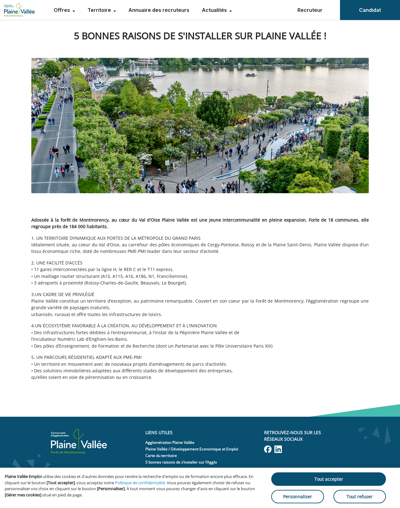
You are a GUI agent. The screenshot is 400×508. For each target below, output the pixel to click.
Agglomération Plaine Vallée (169, 442)
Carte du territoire (161, 455)
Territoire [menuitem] (100, 10)
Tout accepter (328, 479)
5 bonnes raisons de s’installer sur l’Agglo (181, 462)
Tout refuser (359, 497)
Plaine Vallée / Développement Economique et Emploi (191, 449)
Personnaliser (297, 497)
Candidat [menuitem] (370, 10)
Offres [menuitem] (62, 10)
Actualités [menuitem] (215, 10)
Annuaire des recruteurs (158, 10)
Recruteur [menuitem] (310, 10)
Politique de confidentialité (140, 482)
